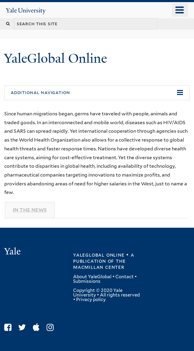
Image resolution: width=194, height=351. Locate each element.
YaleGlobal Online (55, 58)
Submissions (87, 281)
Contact (124, 276)
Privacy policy (91, 299)
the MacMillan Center (99, 264)
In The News (30, 210)
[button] (97, 93)
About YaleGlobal (92, 276)
